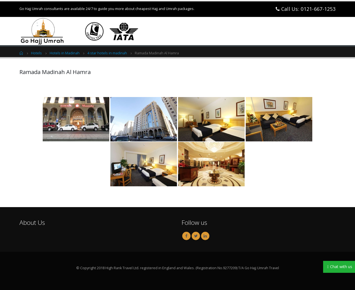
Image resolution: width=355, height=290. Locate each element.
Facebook (186, 236)
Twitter (196, 236)
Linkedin (205, 236)
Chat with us (341, 266)
